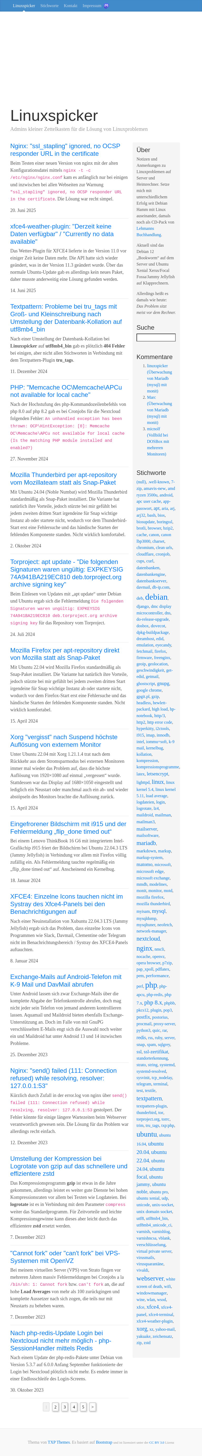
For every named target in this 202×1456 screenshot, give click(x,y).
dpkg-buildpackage (153, 632)
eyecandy (163, 645)
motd (168, 890)
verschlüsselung (151, 1244)
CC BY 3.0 (156, 1442)
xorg (142, 1328)
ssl (139, 1051)
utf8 (140, 1218)
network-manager (151, 931)
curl (149, 560)
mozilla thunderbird (153, 903)
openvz (158, 956)
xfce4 (153, 1307)
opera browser (148, 963)
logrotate (144, 808)
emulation (145, 645)
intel (140, 741)
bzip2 (168, 528)
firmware (144, 657)
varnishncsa (146, 1238)
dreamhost (145, 638)
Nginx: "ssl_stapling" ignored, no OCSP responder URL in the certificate (65, 149)
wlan (151, 1299)
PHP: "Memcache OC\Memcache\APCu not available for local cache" (66, 391)
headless (144, 703)
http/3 (159, 715)
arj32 (141, 515)
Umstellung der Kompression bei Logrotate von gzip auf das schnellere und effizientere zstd (69, 1166)
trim (140, 1125)
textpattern (149, 1098)
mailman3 (146, 821)
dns (167, 613)
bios (161, 515)
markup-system (150, 857)
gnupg (163, 683)
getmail (152, 676)
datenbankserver (151, 580)
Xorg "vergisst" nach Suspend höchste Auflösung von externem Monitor (64, 740)
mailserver (147, 829)
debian (156, 597)
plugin (155, 1010)
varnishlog (161, 1231)
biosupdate (146, 522)
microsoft (163, 864)
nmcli (159, 949)
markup (164, 851)
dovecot (158, 625)
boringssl (164, 522)
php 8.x (153, 1002)
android (166, 495)
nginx (144, 948)
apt (157, 508)
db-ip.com (160, 587)
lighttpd (143, 782)
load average (156, 796)
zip (139, 1342)
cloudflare (145, 554)
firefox (160, 651)
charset (158, 541)
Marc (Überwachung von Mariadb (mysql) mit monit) (159, 410)
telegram (144, 1084)
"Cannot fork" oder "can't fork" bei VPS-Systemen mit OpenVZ (65, 1257)
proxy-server (164, 1024)
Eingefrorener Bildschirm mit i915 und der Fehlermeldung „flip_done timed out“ (68, 827)
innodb (162, 735)
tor (160, 1112)
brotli (141, 528)
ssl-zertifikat (156, 1051)
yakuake (143, 1336)
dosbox (143, 626)
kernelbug (154, 748)
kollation (144, 754)
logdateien (145, 802)
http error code (159, 722)
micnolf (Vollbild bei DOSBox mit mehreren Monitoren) (158, 441)
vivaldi (142, 1270)
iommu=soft (156, 741)
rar (164, 1030)
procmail (144, 1024)
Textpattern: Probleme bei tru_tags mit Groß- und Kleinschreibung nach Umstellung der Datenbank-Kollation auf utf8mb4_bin (66, 318)
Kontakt (71, 5)
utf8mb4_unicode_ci (154, 1225)
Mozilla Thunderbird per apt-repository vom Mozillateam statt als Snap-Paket (63, 478)
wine (141, 1299)
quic (156, 1030)
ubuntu (147, 1134)
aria (165, 508)
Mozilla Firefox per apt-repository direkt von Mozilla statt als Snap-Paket (64, 654)
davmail (143, 587)
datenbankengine (151, 574)
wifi (167, 1286)
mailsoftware (148, 835)
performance (157, 975)
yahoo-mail (165, 1329)
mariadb (146, 843)
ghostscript (146, 683)
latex (141, 774)
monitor (154, 890)
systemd (167, 1064)
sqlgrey (164, 1044)
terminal (160, 1084)
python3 (143, 1030)
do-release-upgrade (153, 619)
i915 (140, 735)
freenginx (162, 657)
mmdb (142, 884)
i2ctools (162, 728)
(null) (141, 482)
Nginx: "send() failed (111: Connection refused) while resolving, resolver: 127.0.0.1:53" (63, 1078)
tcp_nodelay (162, 1077)
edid (160, 638)
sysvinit (143, 1077)
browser (154, 528)
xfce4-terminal (160, 1314)
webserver (150, 1278)
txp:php (167, 1125)
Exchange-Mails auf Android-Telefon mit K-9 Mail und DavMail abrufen (66, 980)
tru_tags (152, 1125)
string (153, 1065)
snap (141, 1044)
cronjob (163, 554)
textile (150, 1090)
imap (150, 735)
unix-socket (162, 1204)
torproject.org (148, 1119)
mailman (163, 814)
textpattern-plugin (152, 1106)
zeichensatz (162, 1336)
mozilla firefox (150, 897)
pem (140, 975)
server (169, 1037)
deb (140, 598)
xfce (140, 1307)
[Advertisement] (101, 61)
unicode (143, 1205)
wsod (161, 1299)
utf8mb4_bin (157, 1218)
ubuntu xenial (148, 1198)
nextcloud (148, 938)
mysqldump (146, 918)
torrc (165, 1119)
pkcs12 (142, 1010)
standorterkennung (152, 1058)
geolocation (158, 664)
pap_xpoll (145, 969)
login (160, 802)
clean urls (164, 547)
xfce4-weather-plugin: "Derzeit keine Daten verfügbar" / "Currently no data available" (62, 234)
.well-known (158, 482)
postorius (160, 1017)
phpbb (169, 1003)
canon (154, 534)
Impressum (92, 5)
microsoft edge (150, 871)
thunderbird (146, 1112)
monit (141, 890)
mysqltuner (146, 925)
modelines (158, 884)
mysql (159, 911)
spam (151, 1044)
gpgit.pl (143, 696)
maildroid (145, 815)
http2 (141, 722)
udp (165, 1198)
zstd (147, 1342)
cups (140, 561)
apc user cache (149, 501)
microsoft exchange (153, 878)
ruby (158, 1037)
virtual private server (154, 1251)
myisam (143, 911)
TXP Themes (59, 1442)
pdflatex (162, 969)
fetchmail (144, 651)
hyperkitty (145, 728)
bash (151, 515)
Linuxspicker (24, 5)
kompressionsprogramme (158, 767)
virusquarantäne (150, 1264)
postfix (143, 1017)
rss (150, 1037)
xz (151, 1329)
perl (140, 986)
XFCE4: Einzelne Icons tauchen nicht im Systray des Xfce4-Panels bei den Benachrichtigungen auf (66, 904)
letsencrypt (157, 773)
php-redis (154, 994)
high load (160, 709)
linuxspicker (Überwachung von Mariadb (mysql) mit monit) (159, 378)
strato (141, 1065)
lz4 (156, 808)
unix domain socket (154, 1211)
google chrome (149, 690)
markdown (146, 850)
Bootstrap (104, 1442)
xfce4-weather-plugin (155, 1321)
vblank (164, 1238)
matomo (145, 864)
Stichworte (49, 5)
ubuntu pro (158, 1192)
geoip (141, 664)
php (151, 985)
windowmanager (152, 1293)
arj (172, 508)
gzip (155, 696)
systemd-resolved (151, 1071)
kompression (147, 760)
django (143, 606)
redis (141, 1037)
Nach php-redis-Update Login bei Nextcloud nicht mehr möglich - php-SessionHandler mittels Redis (60, 1340)
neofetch (164, 925)
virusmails (145, 1257)
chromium (145, 547)
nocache (143, 956)
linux (158, 782)
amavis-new (155, 488)
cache (142, 534)
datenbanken (148, 567)
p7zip (167, 963)
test (140, 1090)
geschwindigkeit (150, 670)
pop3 (167, 1010)
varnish (143, 1231)
